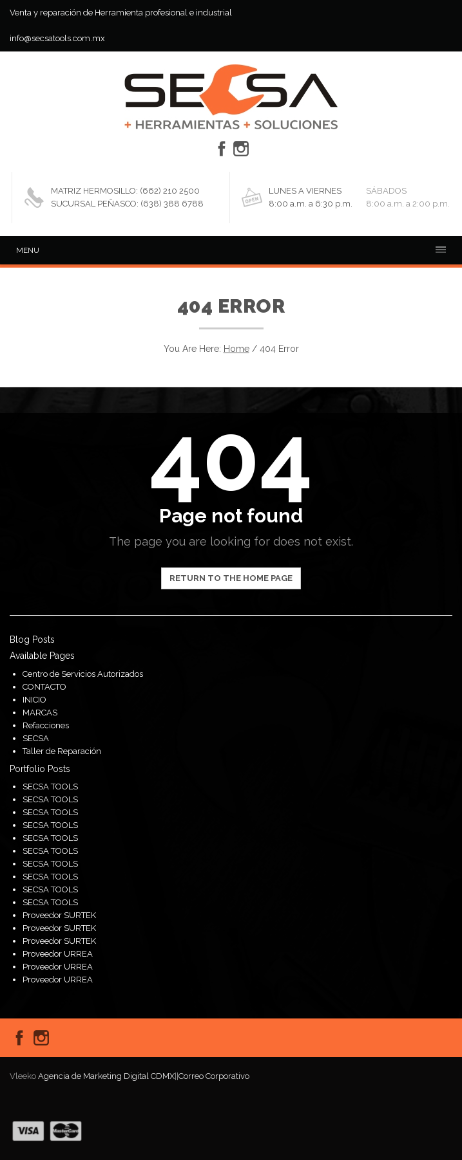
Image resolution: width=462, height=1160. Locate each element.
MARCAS (40, 712)
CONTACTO (44, 687)
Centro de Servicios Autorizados (83, 674)
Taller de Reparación (62, 751)
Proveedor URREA (58, 954)
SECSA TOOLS (50, 786)
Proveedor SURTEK (59, 915)
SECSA (36, 738)
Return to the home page (231, 578)
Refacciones (46, 725)
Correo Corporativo (213, 1076)
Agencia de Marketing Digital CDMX (106, 1076)
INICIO (34, 699)
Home (236, 349)
